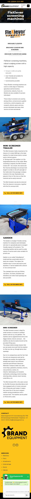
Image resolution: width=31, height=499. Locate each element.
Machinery (6, 455)
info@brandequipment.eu (16, 420)
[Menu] (28, 6)
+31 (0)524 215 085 (15, 1)
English (23, 5)
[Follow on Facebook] (14, 445)
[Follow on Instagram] (17, 445)
